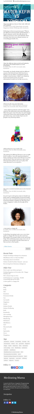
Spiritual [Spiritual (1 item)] (6, 358)
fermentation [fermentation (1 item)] (7, 343)
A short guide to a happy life (10, 228)
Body (20, 26)
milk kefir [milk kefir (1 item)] (6, 349)
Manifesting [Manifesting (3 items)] (17, 347)
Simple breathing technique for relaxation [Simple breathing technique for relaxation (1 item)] (13, 356)
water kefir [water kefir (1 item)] (18, 358)
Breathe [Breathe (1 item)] (12, 341)
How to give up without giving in (12, 270)
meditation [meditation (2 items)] (24, 347)
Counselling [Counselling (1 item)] (18, 341)
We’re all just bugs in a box (10, 275)
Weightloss (6, 335)
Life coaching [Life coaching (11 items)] (7, 347)
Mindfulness (6, 322)
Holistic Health (7, 306)
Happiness (6, 28)
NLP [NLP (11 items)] (22, 352)
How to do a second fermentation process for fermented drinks (17, 189)
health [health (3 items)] (9, 345)
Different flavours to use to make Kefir (12, 148)
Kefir (21, 28)
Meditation (6, 320)
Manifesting (6, 318)
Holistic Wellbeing (14, 28)
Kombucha (25, 28)
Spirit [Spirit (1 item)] (25, 356)
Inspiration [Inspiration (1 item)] (15, 345)
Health (5, 304)
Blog (17, 26)
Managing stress (7, 316)
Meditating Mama (17, 412)
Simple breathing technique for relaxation (15, 255)
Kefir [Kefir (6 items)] (20, 345)
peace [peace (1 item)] (19, 354)
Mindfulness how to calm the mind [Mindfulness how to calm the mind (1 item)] (11, 352)
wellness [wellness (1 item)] (6, 360)
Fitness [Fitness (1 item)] (13, 343)
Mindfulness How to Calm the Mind (13, 257)
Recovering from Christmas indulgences (14, 264)
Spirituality (6, 331)
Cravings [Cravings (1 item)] (24, 341)
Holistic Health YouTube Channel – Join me (15, 262)
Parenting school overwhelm (11, 259)
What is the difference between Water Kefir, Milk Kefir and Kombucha (16, 24)
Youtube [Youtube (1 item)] (17, 360)
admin (6, 26)
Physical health (23, 106)
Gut (8, 106)
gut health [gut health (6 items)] (21, 343)
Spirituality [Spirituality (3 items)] (12, 358)
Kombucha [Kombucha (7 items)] (25, 345)
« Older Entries (7, 246)
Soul (4, 329)
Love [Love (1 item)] (12, 347)
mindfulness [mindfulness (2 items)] (12, 349)
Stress (5, 333)
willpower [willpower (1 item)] (11, 360)
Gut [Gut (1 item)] (17, 343)
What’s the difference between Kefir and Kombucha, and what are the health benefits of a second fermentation (16, 64)
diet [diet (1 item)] (28, 341)
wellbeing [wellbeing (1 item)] (24, 358)
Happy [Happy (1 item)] (5, 345)
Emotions (18, 105)
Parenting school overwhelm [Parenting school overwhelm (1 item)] (10, 354)
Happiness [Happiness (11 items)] (27, 343)
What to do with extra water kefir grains (13, 104)
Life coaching (7, 314)
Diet (4, 291)
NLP (4, 324)
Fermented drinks (8, 296)
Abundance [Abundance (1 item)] (6, 341)
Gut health (25, 26)
